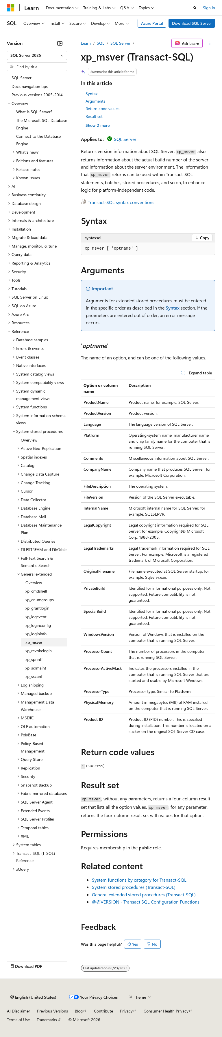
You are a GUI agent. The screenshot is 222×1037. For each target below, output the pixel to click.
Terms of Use (18, 1019)
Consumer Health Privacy (166, 1011)
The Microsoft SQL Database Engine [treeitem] (41, 124)
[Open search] (195, 8)
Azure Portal (152, 23)
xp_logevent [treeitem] (36, 616)
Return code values (102, 108)
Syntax (91, 93)
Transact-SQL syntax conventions (121, 202)
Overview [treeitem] (29, 440)
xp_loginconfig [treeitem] (38, 625)
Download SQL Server (192, 23)
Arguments (95, 101)
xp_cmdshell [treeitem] (36, 591)
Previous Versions (52, 1011)
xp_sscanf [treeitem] (33, 676)
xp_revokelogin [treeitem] (38, 650)
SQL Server (120, 43)
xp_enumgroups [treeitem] (39, 599)
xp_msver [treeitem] (33, 642)
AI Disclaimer (18, 1011)
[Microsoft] (10, 8)
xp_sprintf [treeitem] (33, 659)
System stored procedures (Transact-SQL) (133, 887)
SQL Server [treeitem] (22, 77)
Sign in (209, 7)
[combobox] (37, 55)
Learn (86, 43)
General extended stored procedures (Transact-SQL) (144, 894)
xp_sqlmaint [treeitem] (35, 668)
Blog (79, 1011)
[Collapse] (60, 43)
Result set (94, 116)
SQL (100, 43)
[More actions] (210, 43)
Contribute (103, 1011)
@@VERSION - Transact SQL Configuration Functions (145, 902)
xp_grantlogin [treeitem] (37, 608)
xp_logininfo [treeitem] (36, 633)
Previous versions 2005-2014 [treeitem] (37, 94)
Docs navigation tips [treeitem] (30, 86)
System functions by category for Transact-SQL (139, 880)
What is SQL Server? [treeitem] (34, 111)
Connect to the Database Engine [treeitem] (38, 139)
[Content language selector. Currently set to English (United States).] (33, 997)
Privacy (126, 1011)
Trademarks (47, 1019)
